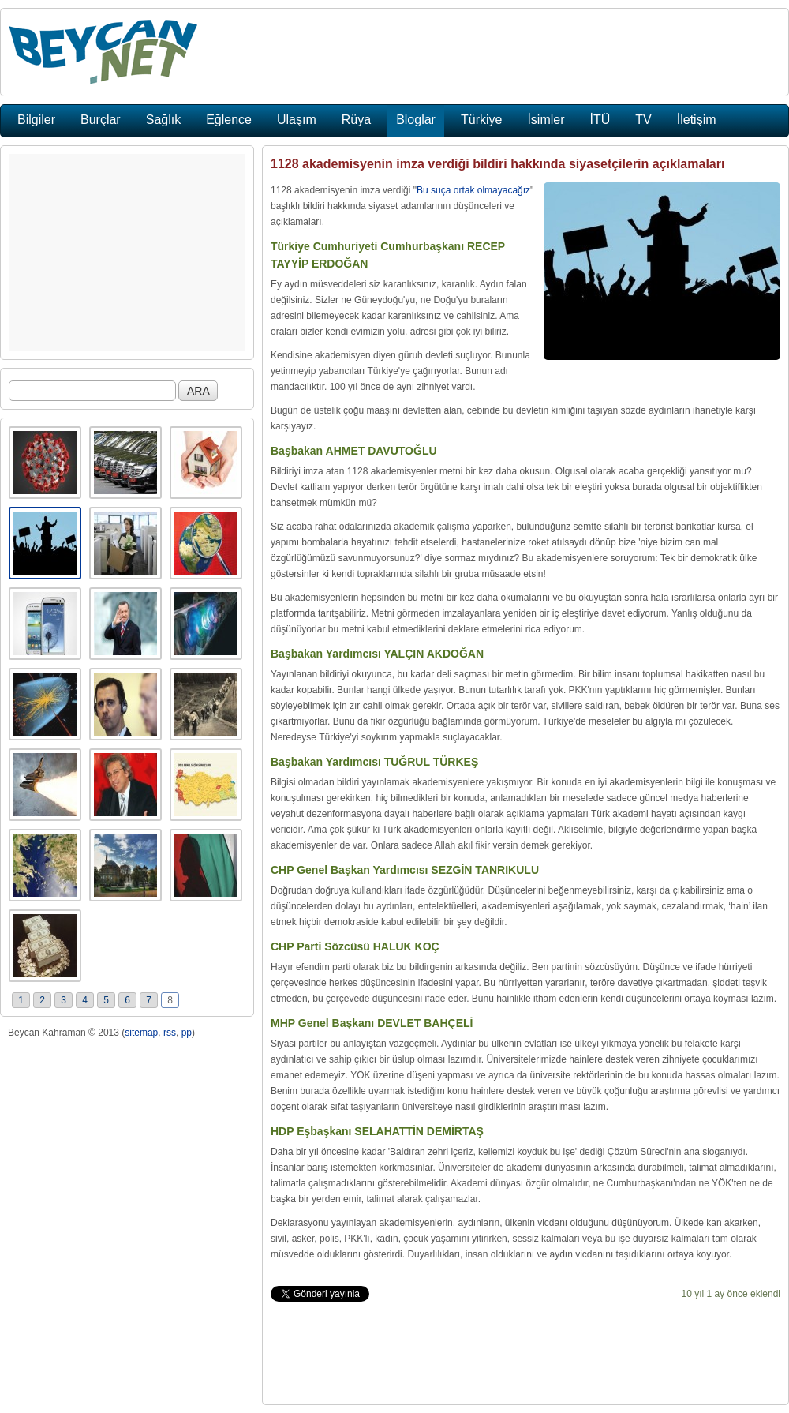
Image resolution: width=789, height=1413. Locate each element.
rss (169, 1032)
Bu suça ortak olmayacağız (473, 190)
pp (186, 1032)
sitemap (141, 1032)
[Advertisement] (127, 252)
